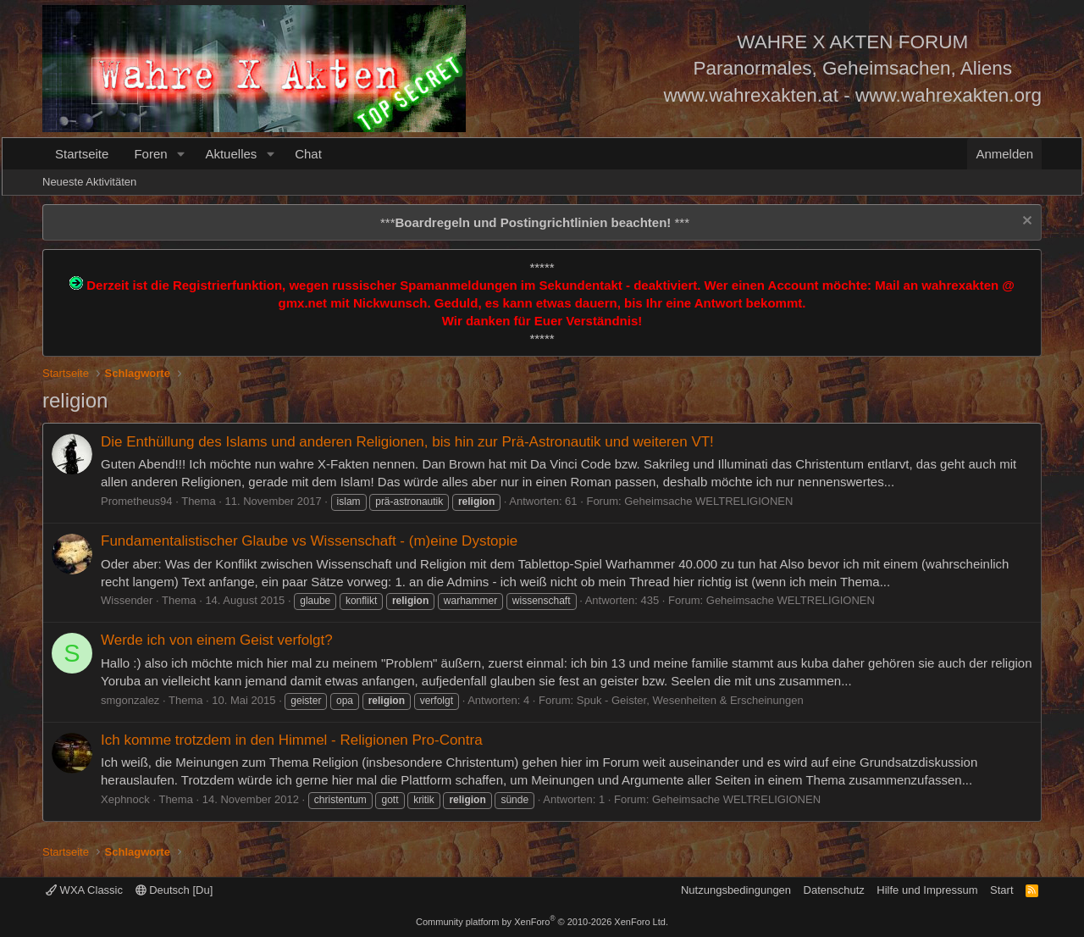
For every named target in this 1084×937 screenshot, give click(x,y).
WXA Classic (84, 890)
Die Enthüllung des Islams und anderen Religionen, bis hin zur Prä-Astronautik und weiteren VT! (407, 442)
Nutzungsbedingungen (736, 890)
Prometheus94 (137, 501)
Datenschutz (834, 890)
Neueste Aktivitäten (89, 181)
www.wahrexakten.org (948, 95)
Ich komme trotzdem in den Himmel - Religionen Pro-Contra (292, 740)
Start (1001, 890)
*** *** (534, 222)
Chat (308, 154)
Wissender (126, 600)
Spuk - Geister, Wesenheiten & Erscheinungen (690, 700)
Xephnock (125, 799)
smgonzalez (130, 700)
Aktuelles (231, 154)
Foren (150, 154)
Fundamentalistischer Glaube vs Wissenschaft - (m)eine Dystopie (309, 541)
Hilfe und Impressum (927, 890)
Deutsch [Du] (174, 890)
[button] (180, 153)
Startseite (81, 154)
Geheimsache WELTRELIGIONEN (708, 501)
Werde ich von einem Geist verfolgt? (217, 640)
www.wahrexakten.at (751, 95)
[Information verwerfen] (1025, 222)
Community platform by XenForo (542, 922)
